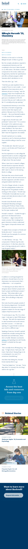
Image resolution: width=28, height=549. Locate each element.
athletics (4, 340)
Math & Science (6, 55)
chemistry (5, 94)
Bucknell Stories (14, 9)
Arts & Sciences (6, 53)
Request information (11, 495)
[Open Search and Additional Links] (22, 3)
